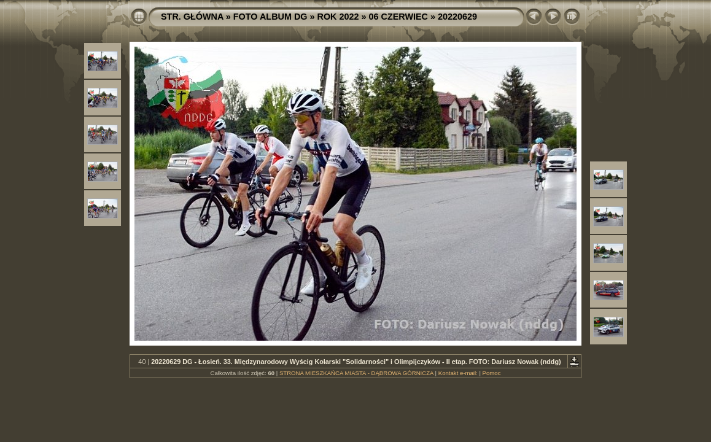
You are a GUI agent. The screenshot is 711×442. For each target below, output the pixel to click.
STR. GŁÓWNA (192, 16)
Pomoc (492, 373)
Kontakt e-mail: (458, 373)
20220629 (457, 16)
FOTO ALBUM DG (270, 16)
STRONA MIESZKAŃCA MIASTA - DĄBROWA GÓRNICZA (356, 373)
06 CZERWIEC (399, 16)
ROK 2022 (338, 16)
